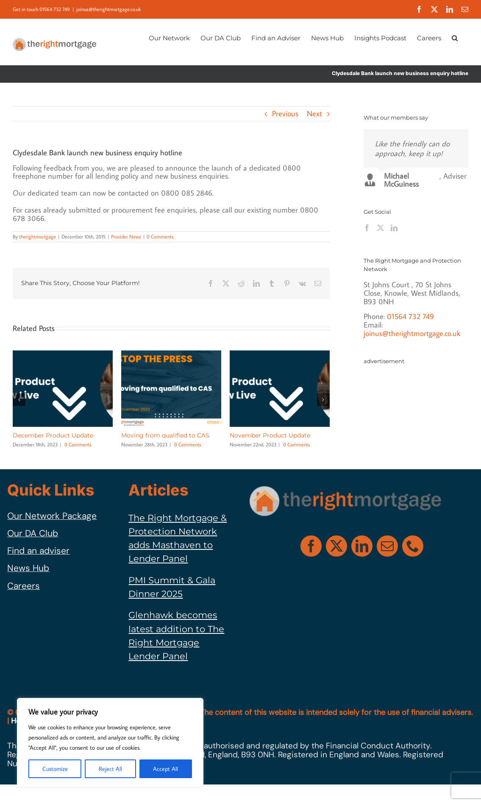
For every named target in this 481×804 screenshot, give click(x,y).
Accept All (165, 769)
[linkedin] (362, 546)
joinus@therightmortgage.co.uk (108, 9)
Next (314, 113)
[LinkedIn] (394, 227)
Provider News (126, 236)
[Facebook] (367, 227)
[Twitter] (380, 227)
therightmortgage (37, 236)
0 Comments (160, 236)
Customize (55, 769)
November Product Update (270, 435)
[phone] (412, 546)
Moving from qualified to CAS (165, 435)
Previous (285, 113)
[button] (455, 37)
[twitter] (336, 546)
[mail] (387, 546)
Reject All (110, 769)
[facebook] (311, 546)
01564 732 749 (410, 316)
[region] (110, 742)
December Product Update (53, 435)
